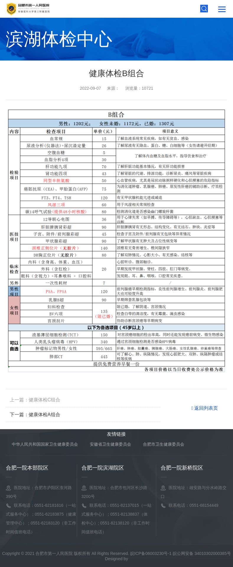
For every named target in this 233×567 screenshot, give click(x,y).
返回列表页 (204, 408)
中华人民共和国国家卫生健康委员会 (45, 444)
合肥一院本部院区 (27, 468)
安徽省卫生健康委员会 (110, 444)
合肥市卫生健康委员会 (163, 444)
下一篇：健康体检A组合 (35, 414)
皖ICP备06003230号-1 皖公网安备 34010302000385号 (180, 553)
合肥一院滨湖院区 (103, 468)
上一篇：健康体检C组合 (35, 399)
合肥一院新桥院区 (182, 468)
